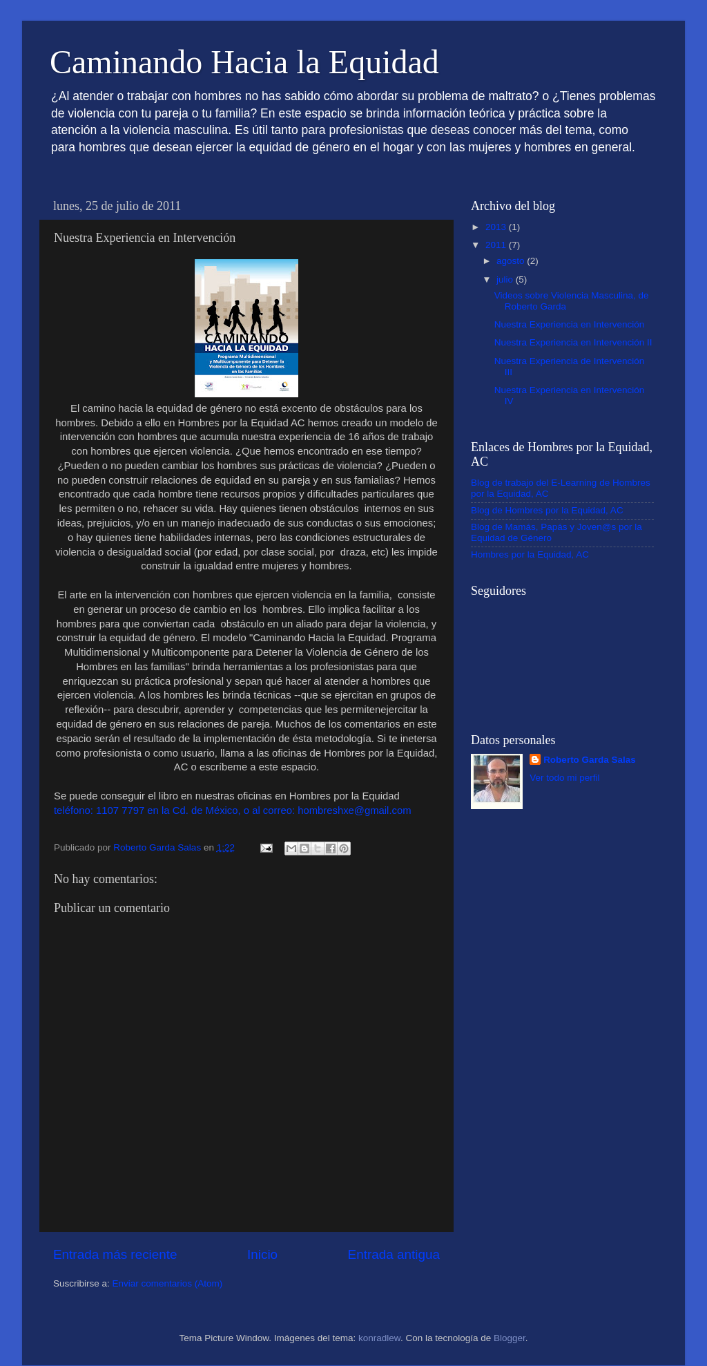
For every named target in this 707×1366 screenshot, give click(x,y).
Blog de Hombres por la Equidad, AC (547, 510)
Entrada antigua (394, 1254)
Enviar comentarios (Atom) (168, 1283)
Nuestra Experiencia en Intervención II (573, 342)
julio (506, 279)
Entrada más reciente (115, 1254)
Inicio (262, 1254)
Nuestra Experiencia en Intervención (569, 324)
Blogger (509, 1338)
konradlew (379, 1338)
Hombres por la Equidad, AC (530, 554)
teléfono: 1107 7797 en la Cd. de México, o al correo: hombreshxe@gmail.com (232, 810)
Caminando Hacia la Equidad (244, 62)
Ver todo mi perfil (564, 777)
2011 (497, 245)
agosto (511, 261)
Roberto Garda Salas (589, 760)
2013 (497, 227)
